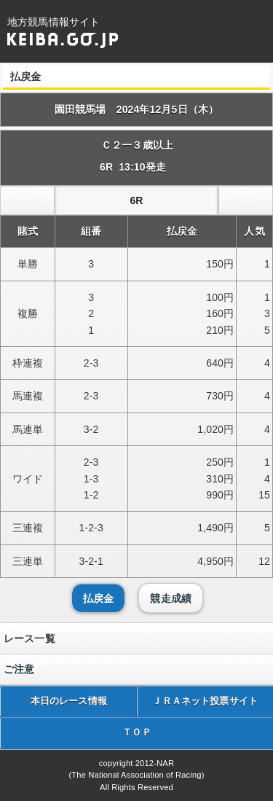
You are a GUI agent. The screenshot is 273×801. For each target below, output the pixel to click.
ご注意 (19, 669)
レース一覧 (29, 638)
